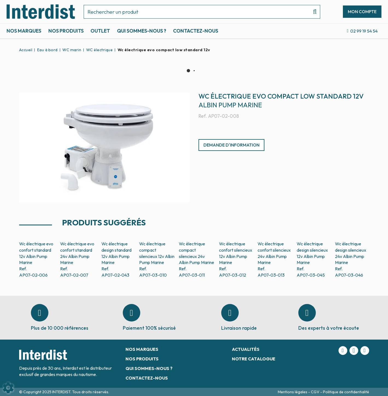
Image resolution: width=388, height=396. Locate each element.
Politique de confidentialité (346, 391)
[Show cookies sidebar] (8, 387)
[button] (163, 50)
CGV (315, 391)
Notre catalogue (253, 358)
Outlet (100, 31)
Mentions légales (293, 391)
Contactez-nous (195, 31)
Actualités (245, 349)
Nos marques (24, 31)
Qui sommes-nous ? (141, 31)
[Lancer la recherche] (313, 12)
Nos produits (66, 31)
